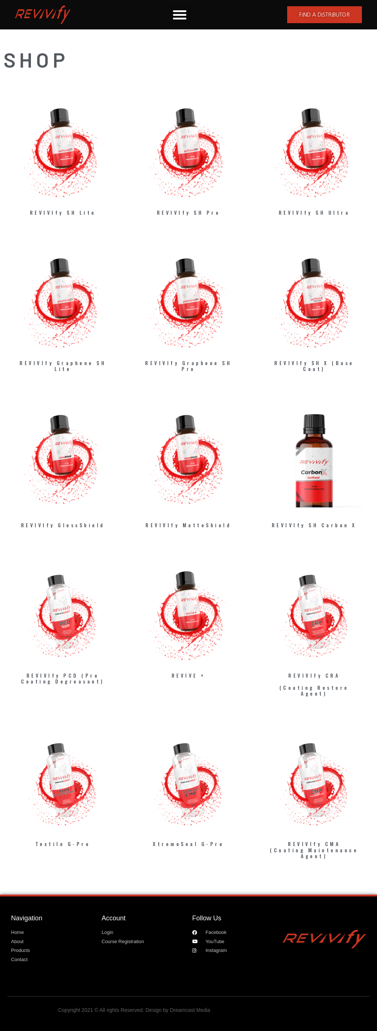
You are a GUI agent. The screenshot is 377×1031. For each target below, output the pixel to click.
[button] (180, 15)
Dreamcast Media (190, 1010)
